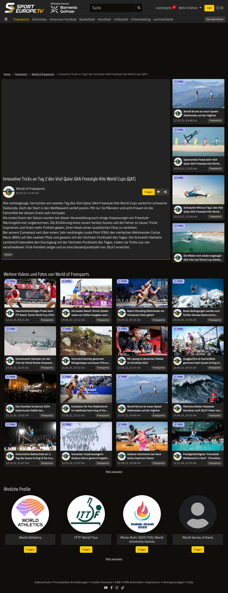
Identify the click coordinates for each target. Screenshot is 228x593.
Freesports (21, 19)
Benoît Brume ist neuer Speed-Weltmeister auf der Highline (201, 113)
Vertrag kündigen (174, 582)
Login (209, 8)
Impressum (153, 582)
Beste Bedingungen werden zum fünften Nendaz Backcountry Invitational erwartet (201, 313)
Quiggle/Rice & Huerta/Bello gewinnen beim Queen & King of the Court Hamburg (201, 361)
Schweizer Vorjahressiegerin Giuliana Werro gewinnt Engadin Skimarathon (89, 456)
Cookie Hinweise (102, 582)
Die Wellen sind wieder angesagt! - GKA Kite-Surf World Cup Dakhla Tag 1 (203, 258)
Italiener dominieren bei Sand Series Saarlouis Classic (144, 456)
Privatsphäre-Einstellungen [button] (71, 582)
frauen (8, 254)
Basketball (87, 19)
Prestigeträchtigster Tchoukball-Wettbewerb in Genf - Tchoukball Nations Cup (201, 456)
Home (7, 74)
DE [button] (220, 8)
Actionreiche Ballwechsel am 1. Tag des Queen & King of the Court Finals (34, 456)
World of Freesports (43, 74)
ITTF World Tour (86, 538)
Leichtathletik (163, 19)
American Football (63, 19)
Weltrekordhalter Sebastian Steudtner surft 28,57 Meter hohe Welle (202, 408)
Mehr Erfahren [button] (188, 8)
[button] (158, 192)
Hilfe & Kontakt (133, 582)
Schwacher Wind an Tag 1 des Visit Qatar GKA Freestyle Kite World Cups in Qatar (203, 210)
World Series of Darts (197, 538)
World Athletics (30, 538)
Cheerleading (140, 19)
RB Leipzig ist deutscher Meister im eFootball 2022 (145, 360)
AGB (118, 582)
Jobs (190, 582)
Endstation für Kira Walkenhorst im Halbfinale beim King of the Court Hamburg (89, 408)
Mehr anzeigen (114, 471)
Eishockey (39, 19)
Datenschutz (42, 582)
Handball (104, 19)
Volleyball (121, 19)
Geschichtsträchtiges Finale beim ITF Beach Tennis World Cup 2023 (34, 313)
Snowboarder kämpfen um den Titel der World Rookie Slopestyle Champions (34, 361)
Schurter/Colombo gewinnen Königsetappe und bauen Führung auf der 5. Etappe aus (90, 361)
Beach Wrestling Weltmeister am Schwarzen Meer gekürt (145, 313)
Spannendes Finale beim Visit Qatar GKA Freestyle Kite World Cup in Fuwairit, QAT (201, 162)
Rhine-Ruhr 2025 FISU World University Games (142, 539)
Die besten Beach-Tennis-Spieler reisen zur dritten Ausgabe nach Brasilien (90, 313)
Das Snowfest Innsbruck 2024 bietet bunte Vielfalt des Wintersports (32, 408)
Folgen (148, 192)
